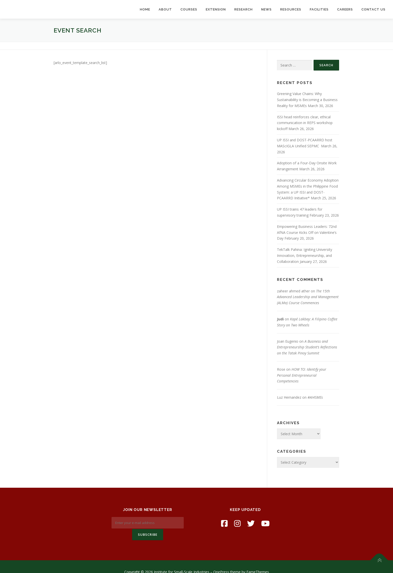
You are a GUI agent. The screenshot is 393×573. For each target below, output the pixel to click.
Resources (290, 9)
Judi (280, 319)
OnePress (221, 561)
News (266, 9)
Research (243, 9)
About (165, 9)
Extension (216, 9)
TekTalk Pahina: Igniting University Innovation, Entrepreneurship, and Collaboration (304, 255)
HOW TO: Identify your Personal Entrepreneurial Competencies (301, 375)
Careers (345, 9)
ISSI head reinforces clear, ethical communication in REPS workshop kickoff (305, 123)
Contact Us (373, 9)
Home (145, 9)
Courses (188, 9)
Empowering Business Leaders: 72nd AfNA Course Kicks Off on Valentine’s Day (307, 232)
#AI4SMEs (315, 397)
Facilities (319, 9)
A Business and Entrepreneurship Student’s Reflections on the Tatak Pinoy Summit (307, 347)
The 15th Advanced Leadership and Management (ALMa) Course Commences (308, 297)
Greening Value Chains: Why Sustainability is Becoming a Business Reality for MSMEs (307, 99)
